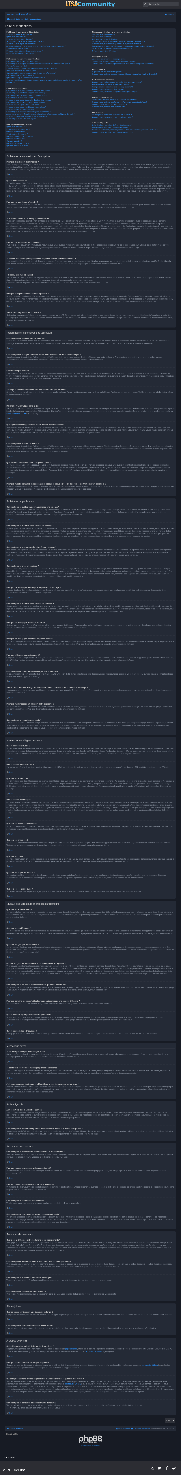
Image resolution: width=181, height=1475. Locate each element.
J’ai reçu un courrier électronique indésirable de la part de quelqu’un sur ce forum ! (123, 64)
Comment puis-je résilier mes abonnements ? (109, 107)
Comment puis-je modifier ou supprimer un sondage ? (26, 102)
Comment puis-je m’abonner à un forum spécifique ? (111, 104)
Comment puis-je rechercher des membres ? (109, 89)
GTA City (13, 1457)
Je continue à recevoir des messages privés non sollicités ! (114, 61)
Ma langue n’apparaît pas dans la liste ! (21, 71)
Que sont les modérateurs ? (102, 37)
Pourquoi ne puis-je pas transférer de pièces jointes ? (26, 107)
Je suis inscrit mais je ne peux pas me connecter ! (25, 41)
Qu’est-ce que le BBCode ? (16, 127)
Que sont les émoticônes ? (16, 131)
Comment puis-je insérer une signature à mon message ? (27, 95)
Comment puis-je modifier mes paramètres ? (23, 61)
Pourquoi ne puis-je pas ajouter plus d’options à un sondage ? (29, 100)
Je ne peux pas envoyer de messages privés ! (109, 59)
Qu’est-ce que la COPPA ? (16, 37)
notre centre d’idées (150, 1365)
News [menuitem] (23, 14)
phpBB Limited (71, 1349)
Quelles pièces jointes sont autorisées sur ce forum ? (112, 115)
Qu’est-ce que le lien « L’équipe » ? (105, 51)
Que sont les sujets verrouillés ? (18, 143)
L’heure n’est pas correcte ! (16, 66)
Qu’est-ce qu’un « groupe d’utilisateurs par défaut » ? (112, 48)
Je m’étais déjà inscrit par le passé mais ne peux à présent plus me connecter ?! (36, 46)
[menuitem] (29, 14)
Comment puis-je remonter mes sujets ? (21, 119)
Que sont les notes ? (14, 141)
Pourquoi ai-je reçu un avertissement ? (20, 109)
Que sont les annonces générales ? (19, 136)
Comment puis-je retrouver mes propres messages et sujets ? (115, 92)
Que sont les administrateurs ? (103, 34)
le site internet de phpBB (16, 414)
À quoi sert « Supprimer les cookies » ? (21, 53)
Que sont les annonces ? (15, 138)
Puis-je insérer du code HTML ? (18, 129)
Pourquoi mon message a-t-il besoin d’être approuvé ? (26, 116)
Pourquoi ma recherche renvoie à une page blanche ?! (112, 87)
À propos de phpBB (94, 1351)
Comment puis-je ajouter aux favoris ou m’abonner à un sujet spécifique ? (119, 102)
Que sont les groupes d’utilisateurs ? (105, 39)
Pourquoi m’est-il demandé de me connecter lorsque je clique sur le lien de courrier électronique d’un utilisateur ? (44, 81)
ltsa (22, 1470)
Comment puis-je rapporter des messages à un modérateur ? (29, 112)
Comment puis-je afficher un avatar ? (20, 75)
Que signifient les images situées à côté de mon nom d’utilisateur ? (31, 73)
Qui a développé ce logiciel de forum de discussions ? (112, 125)
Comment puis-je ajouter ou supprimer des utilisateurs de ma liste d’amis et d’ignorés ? (124, 74)
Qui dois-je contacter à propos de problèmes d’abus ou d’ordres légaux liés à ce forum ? (125, 130)
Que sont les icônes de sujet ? (17, 146)
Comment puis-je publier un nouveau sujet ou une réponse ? (29, 90)
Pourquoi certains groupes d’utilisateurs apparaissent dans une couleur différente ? (123, 46)
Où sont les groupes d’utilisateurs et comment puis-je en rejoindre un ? (118, 41)
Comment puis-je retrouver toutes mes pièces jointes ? (112, 117)
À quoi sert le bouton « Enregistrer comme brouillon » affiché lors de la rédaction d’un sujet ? (40, 114)
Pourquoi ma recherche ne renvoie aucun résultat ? (111, 84)
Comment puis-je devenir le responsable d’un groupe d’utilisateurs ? (117, 44)
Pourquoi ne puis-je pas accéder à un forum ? (23, 104)
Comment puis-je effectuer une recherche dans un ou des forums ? (117, 82)
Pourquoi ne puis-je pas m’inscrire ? (19, 39)
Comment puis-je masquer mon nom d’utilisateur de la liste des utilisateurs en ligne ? (38, 64)
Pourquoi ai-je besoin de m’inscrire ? (20, 34)
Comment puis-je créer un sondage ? (20, 97)
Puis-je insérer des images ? (17, 134)
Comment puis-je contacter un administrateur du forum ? (113, 132)
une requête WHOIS (73, 1384)
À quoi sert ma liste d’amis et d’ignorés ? (107, 72)
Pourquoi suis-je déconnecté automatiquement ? (24, 51)
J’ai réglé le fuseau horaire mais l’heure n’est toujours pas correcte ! (31, 68)
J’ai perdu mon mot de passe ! (17, 48)
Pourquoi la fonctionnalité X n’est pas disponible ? (110, 127)
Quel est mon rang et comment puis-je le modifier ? (25, 78)
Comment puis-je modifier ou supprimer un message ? (26, 93)
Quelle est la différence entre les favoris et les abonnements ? (115, 99)
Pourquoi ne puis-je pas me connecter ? (21, 44)
